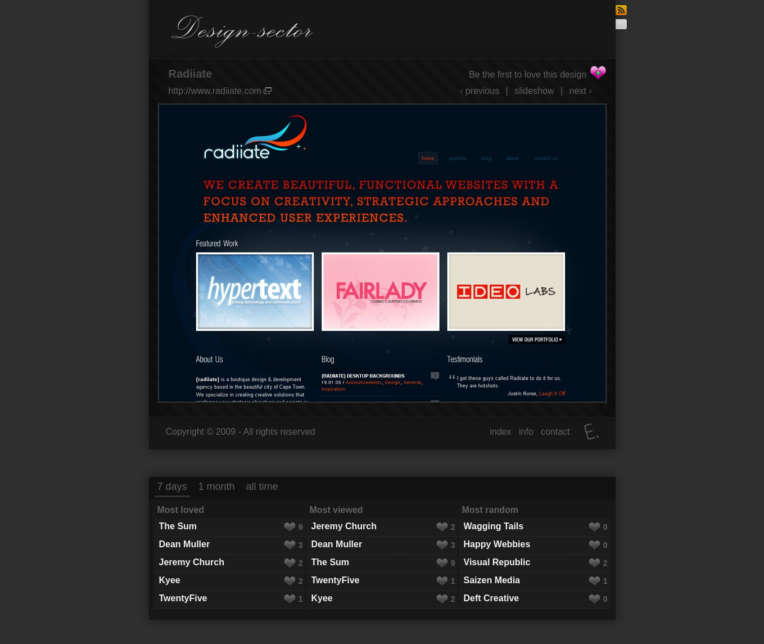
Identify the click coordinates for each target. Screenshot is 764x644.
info (526, 431)
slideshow (534, 91)
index (500, 431)
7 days (172, 486)
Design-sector (242, 31)
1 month (216, 486)
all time (262, 486)
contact (555, 431)
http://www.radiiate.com (220, 91)
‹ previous (479, 91)
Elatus (591, 432)
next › (580, 91)
